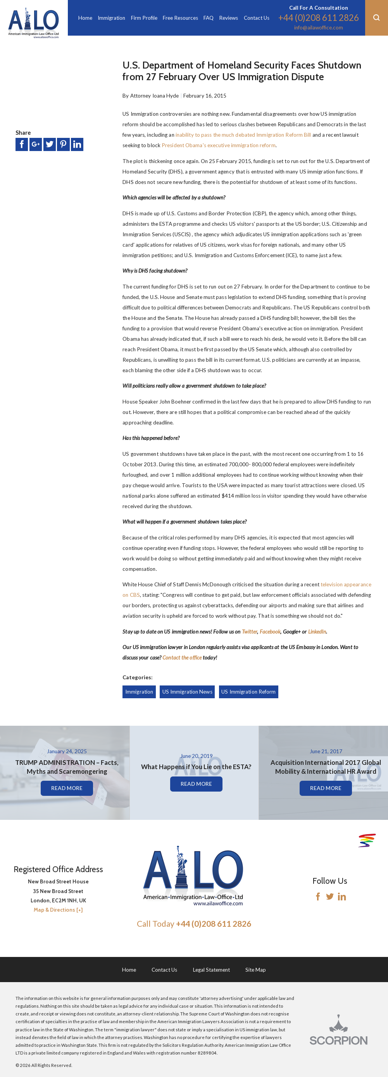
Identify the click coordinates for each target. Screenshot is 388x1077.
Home (129, 970)
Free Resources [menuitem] (180, 18)
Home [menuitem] (85, 18)
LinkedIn (317, 632)
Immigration (139, 692)
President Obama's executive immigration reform (219, 145)
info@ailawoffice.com (318, 27)
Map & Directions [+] (58, 910)
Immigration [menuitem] (111, 18)
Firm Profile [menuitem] (144, 18)
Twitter (249, 632)
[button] (376, 18)
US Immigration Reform (248, 692)
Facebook (270, 632)
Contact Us (164, 970)
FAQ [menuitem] (208, 18)
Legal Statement (211, 970)
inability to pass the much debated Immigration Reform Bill (243, 135)
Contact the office (182, 657)
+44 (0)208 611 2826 (318, 17)
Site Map (255, 970)
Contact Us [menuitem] (256, 18)
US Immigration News (187, 692)
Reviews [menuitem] (228, 18)
